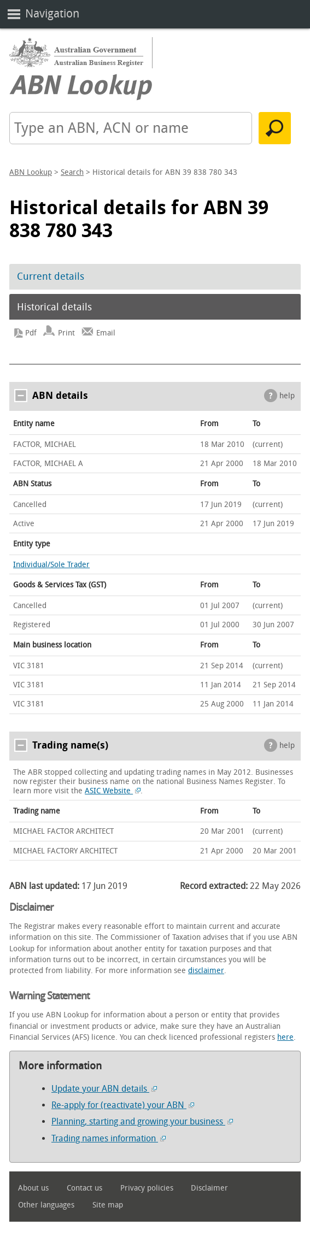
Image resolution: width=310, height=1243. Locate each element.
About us (33, 1188)
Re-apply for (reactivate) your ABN (122, 1105)
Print (66, 333)
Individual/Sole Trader (51, 564)
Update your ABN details (104, 1088)
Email (105, 333)
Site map (107, 1205)
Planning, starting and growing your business (142, 1121)
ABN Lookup (30, 172)
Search (72, 172)
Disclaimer (209, 1188)
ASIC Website (113, 791)
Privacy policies (146, 1188)
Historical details (54, 307)
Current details (50, 276)
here (285, 1037)
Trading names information (108, 1138)
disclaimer (206, 970)
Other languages (46, 1205)
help (287, 395)
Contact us (84, 1188)
